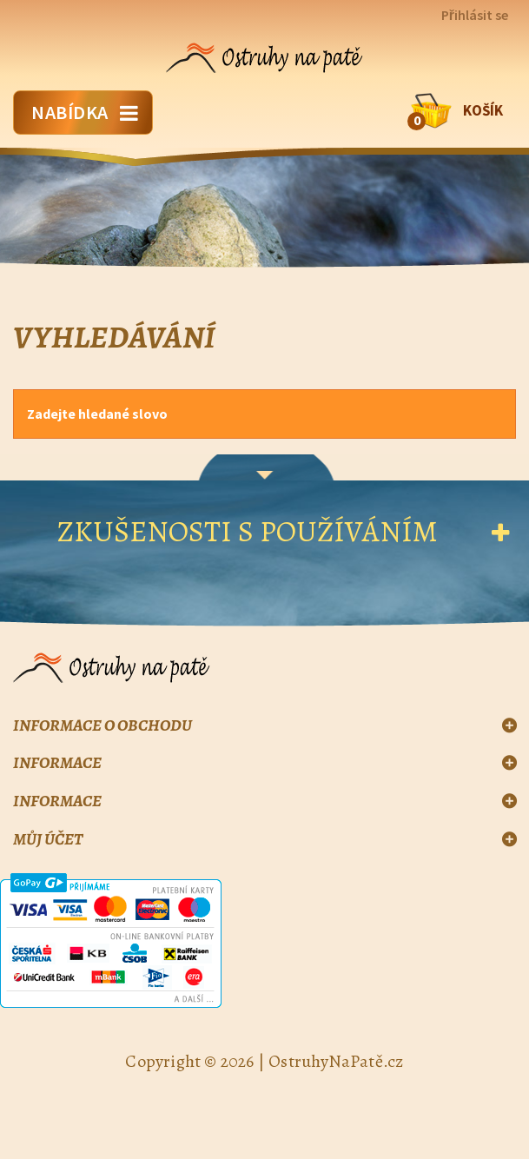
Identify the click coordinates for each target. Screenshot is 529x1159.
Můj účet (48, 839)
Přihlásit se (474, 14)
